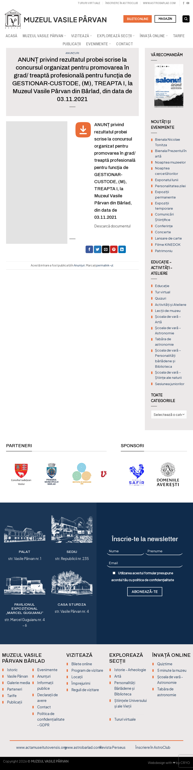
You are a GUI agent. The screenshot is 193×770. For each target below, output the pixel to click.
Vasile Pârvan (17, 676)
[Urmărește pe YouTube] (188, 3)
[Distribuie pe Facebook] (89, 249)
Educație (162, 286)
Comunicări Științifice (164, 217)
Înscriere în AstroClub (152, 747)
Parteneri (14, 689)
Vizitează (81, 35)
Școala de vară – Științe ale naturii (168, 375)
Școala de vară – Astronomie (168, 330)
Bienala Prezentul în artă (171, 153)
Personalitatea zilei (170, 186)
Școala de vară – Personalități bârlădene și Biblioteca (168, 358)
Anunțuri (72, 53)
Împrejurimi (80, 683)
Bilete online (81, 664)
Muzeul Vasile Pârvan (44, 35)
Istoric (12, 670)
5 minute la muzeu (171, 670)
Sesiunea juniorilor (169, 384)
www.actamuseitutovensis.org (41, 747)
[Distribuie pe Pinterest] (114, 249)
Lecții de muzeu (167, 310)
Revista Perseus (112, 747)
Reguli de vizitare (85, 690)
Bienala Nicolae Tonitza (167, 142)
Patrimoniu (163, 251)
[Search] (186, 19)
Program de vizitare (87, 670)
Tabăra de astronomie (164, 341)
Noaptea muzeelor (170, 162)
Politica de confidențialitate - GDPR (51, 719)
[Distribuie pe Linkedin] (122, 249)
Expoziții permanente (165, 194)
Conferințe (164, 226)
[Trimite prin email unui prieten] (105, 249)
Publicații (72, 43)
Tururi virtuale (89, 3)
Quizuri (160, 298)
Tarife (179, 35)
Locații (77, 677)
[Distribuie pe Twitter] (97, 249)
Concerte (163, 232)
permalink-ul (104, 265)
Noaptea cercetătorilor (166, 171)
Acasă (11, 35)
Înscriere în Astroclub (121, 3)
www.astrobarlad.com (159, 3)
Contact (124, 43)
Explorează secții (116, 35)
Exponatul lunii (166, 180)
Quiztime (164, 664)
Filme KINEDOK (167, 244)
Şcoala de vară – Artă (168, 319)
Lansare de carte (168, 238)
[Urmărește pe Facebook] (183, 3)
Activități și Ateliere (170, 304)
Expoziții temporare (164, 206)
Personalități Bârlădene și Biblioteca (124, 688)
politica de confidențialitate (153, 580)
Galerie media (18, 682)
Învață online (154, 35)
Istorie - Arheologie (130, 670)
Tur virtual (162, 292)
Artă (117, 676)
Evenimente (98, 43)
